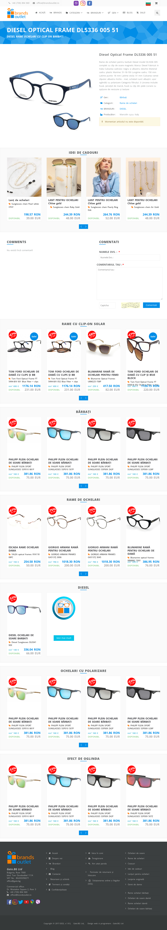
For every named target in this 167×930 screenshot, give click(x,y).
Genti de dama (135, 884)
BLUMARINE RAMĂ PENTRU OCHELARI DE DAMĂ (141, 550)
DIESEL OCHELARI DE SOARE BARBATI (21, 636)
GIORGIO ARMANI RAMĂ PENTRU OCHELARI (63, 549)
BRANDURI (94, 12)
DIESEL (123, 108)
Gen (112, 12)
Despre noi (55, 858)
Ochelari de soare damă (139, 898)
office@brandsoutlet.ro (48, 2)
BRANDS (56, 12)
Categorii (73, 12)
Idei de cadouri (135, 868)
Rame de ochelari (128, 103)
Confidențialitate (58, 889)
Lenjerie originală (136, 879)
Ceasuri (131, 863)
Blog (127, 12)
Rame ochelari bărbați (138, 893)
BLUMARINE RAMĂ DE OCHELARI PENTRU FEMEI (103, 373)
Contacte (55, 874)
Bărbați (123, 97)
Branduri (55, 863)
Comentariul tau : (109, 264)
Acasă (40, 12)
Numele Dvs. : (108, 251)
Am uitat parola (97, 863)
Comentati (151, 305)
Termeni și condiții (59, 884)
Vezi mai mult (63, 638)
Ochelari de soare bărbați (140, 908)
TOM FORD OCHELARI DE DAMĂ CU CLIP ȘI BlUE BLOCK (143, 375)
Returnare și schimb (59, 879)
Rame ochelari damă (137, 903)
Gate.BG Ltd (78, 923)
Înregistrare (95, 858)
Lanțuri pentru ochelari (138, 874)
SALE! (141, 12)
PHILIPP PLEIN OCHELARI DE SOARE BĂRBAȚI (24, 461)
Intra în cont (95, 853)
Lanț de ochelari (19, 200)
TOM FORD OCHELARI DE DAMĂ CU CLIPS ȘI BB (24, 373)
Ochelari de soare (136, 853)
